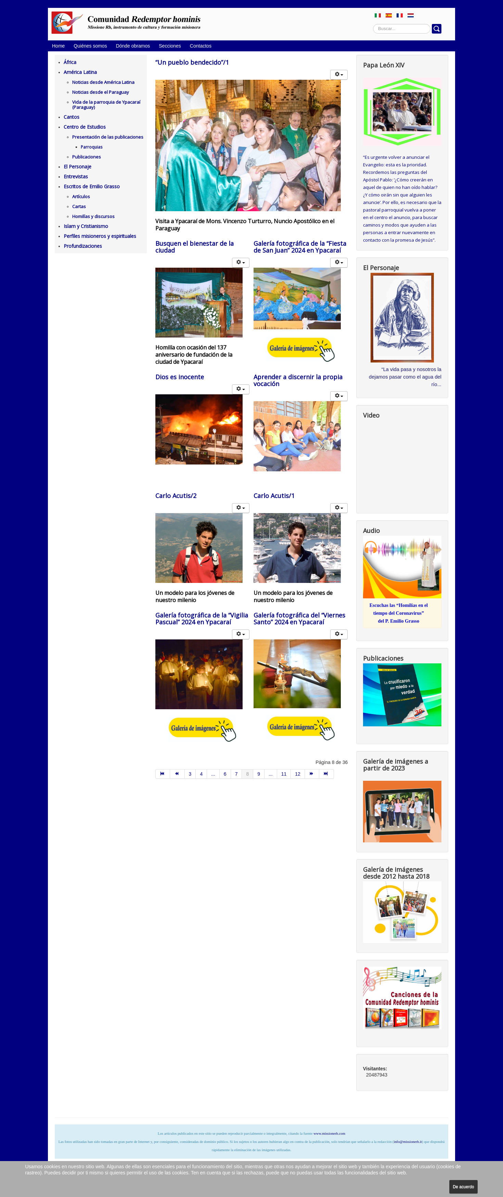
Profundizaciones (83, 246)
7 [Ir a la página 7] (236, 774)
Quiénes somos (90, 46)
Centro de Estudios (85, 127)
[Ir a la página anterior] (177, 774)
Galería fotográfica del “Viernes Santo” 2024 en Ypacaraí (299, 618)
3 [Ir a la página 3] (190, 774)
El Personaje (77, 166)
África (70, 62)
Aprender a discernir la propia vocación (298, 380)
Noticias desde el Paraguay (100, 92)
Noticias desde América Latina (103, 82)
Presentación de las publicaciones (107, 137)
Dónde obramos (133, 46)
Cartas (79, 206)
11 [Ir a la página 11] (284, 774)
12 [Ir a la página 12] (297, 774)
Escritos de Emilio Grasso (92, 186)
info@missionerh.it (408, 1142)
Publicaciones (86, 157)
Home (58, 46)
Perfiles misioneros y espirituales (100, 236)
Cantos (71, 117)
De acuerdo (463, 1186)
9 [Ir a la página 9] (258, 774)
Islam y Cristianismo (86, 226)
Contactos (200, 46)
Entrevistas (76, 176)
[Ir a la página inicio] (162, 774)
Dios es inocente (179, 377)
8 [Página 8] (247, 774)
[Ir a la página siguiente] (312, 774)
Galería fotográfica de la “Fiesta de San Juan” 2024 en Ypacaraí (300, 246)
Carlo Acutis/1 (274, 496)
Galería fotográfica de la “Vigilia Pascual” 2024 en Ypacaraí (201, 618)
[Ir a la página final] (326, 774)
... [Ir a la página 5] (213, 774)
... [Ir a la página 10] (271, 774)
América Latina (80, 72)
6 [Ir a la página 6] (225, 774)
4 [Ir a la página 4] (201, 774)
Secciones (170, 46)
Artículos (81, 196)
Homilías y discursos (93, 216)
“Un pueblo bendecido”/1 (192, 62)
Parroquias (91, 147)
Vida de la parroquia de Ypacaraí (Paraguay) (106, 104)
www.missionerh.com (329, 1133)
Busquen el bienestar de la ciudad (194, 246)
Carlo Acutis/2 (175, 496)
